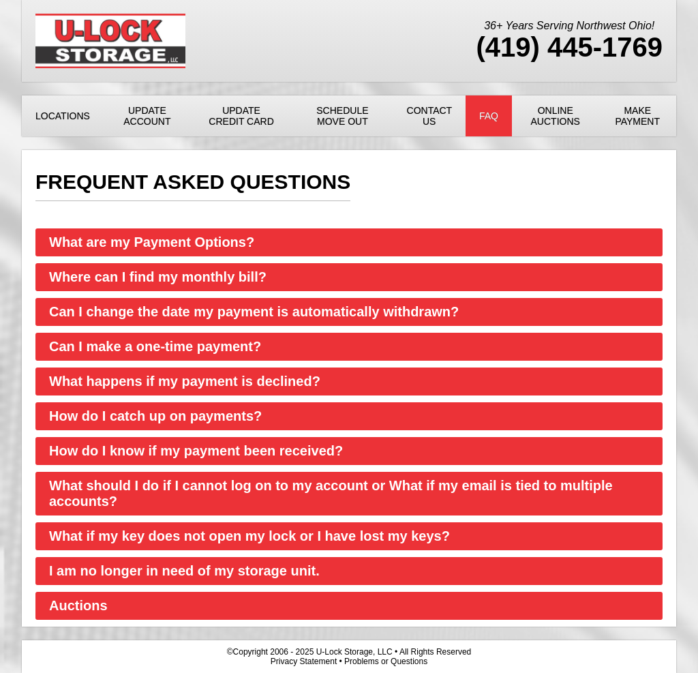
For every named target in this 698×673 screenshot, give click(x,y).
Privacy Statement (304, 661)
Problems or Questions (385, 661)
